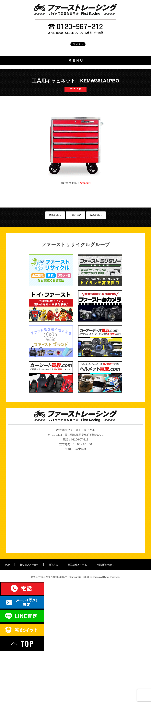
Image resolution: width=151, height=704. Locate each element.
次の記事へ (96, 268)
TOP (76, 70)
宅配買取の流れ (75, 113)
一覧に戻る (75, 268)
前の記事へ (55, 268)
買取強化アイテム (75, 102)
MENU (76, 60)
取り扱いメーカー (75, 81)
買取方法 (75, 91)
